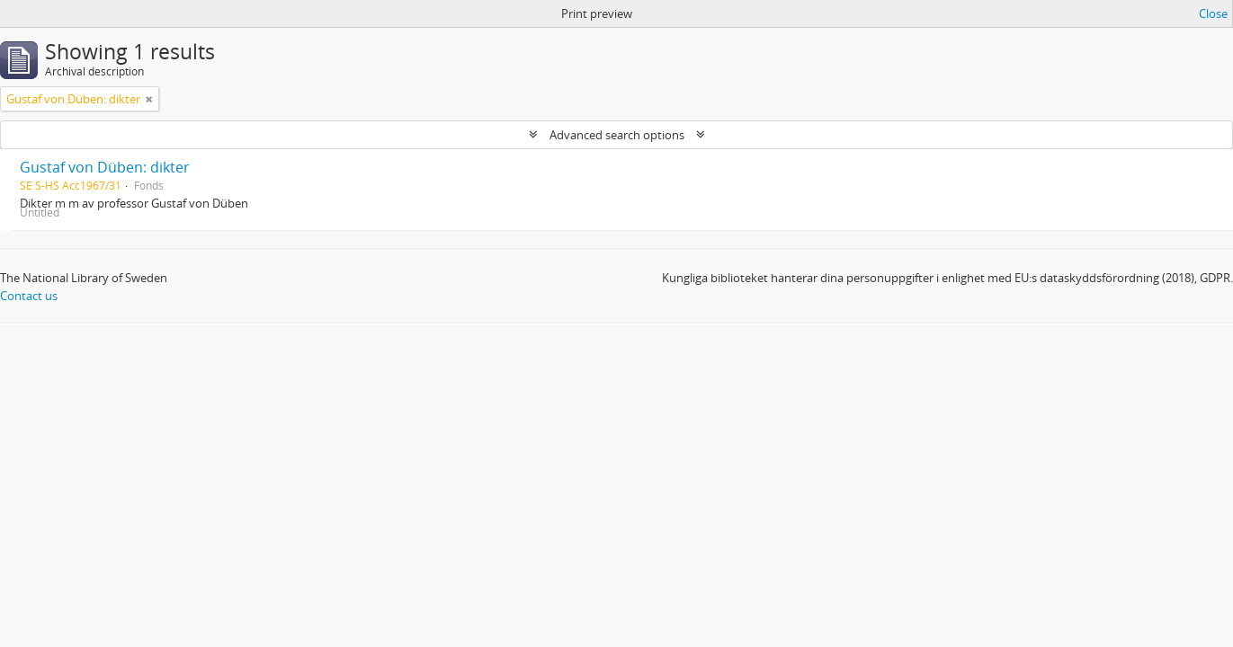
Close (1213, 13)
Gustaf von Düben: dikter (105, 167)
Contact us (29, 296)
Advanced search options (617, 135)
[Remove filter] (149, 99)
